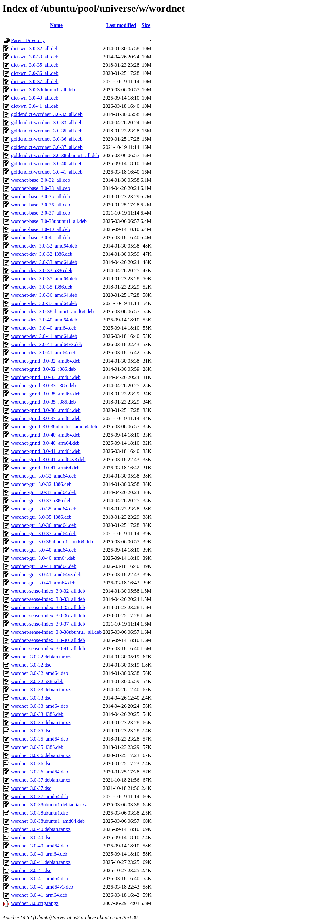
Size (146, 25)
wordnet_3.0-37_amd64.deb (39, 796)
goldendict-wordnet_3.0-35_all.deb (47, 130)
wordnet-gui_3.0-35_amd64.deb (43, 508)
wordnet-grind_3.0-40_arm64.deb (45, 443)
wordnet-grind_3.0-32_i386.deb (43, 369)
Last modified (121, 25)
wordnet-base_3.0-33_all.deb (40, 188)
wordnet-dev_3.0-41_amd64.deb (44, 336)
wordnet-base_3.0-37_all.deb (40, 213)
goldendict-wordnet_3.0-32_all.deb (47, 114)
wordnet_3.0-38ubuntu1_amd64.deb (48, 821)
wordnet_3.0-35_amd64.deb (39, 739)
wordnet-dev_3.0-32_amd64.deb (44, 245)
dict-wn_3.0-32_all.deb (34, 48)
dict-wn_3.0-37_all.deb (34, 81)
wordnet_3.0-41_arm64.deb (39, 895)
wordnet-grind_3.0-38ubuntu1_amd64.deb (54, 426)
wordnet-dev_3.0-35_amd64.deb (44, 278)
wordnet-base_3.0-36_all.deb (40, 204)
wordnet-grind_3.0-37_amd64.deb (46, 418)
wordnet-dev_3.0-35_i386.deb (41, 287)
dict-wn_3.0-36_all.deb (34, 73)
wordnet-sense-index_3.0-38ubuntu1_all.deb (56, 632)
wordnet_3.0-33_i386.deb (37, 714)
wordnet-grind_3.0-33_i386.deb (43, 385)
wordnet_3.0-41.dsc (31, 870)
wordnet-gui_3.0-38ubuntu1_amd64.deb (52, 541)
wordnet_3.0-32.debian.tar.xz (41, 656)
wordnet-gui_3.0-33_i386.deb (41, 500)
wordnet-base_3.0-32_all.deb (40, 180)
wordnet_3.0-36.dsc (31, 763)
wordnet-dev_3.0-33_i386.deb (41, 270)
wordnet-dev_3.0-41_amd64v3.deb (46, 344)
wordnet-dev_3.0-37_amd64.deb (44, 303)
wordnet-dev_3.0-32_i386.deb (41, 254)
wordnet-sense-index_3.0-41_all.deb (48, 648)
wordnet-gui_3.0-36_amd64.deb (43, 525)
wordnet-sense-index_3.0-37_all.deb (48, 624)
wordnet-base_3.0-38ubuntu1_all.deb (49, 221)
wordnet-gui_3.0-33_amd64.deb (43, 492)
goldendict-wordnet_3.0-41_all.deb (47, 171)
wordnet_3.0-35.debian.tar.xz (41, 722)
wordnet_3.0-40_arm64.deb (39, 854)
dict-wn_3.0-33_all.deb (34, 56)
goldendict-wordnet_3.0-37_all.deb (47, 147)
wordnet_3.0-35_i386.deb (37, 747)
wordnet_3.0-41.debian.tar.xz (41, 862)
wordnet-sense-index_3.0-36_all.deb (48, 615)
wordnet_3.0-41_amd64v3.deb (42, 886)
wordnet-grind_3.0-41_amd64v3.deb (48, 459)
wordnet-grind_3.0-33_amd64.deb (46, 377)
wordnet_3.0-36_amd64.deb (39, 771)
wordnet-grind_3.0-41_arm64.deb (45, 467)
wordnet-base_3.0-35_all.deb (40, 196)
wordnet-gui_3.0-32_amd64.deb (43, 476)
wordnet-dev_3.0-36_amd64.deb (44, 295)
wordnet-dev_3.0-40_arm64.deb (43, 328)
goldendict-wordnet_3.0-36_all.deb (47, 139)
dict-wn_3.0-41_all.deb (34, 106)
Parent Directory (28, 40)
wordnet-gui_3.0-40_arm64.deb (43, 558)
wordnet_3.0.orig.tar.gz (34, 903)
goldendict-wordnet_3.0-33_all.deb (47, 122)
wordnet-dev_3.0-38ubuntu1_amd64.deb (52, 311)
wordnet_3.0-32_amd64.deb (39, 673)
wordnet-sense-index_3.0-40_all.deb (48, 640)
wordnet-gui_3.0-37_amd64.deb (43, 533)
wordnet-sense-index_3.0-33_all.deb (48, 599)
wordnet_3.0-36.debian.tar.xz (41, 755)
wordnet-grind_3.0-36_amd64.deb (46, 410)
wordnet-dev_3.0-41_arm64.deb (43, 352)
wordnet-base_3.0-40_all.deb (40, 229)
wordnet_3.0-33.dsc (31, 697)
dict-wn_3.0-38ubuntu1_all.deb (43, 89)
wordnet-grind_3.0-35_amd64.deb (46, 393)
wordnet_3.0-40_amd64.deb (39, 845)
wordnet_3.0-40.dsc (31, 837)
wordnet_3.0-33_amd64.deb (39, 706)
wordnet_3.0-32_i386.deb (37, 681)
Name (56, 25)
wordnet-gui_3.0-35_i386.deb (41, 517)
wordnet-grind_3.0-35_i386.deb (43, 402)
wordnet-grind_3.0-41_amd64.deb (46, 451)
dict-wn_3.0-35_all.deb (34, 65)
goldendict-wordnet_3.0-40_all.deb (47, 163)
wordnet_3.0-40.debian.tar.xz (41, 829)
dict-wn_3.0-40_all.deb (34, 98)
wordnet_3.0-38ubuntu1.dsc (39, 813)
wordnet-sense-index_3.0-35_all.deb (48, 607)
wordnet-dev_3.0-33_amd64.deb (44, 262)
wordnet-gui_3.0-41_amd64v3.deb (46, 574)
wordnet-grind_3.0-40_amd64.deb (46, 434)
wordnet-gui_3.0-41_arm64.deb (43, 582)
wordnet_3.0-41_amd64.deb (39, 878)
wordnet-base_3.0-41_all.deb (40, 237)
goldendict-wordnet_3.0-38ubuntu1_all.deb (55, 155)
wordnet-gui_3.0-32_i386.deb (41, 484)
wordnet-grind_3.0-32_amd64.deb (46, 361)
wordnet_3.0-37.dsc (31, 788)
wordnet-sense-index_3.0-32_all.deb (48, 591)
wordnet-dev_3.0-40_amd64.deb (44, 319)
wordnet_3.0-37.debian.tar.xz (41, 780)
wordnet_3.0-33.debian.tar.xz (41, 689)
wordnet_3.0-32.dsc (31, 665)
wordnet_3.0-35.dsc (31, 730)
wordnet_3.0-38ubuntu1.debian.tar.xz (49, 804)
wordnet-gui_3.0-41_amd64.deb (43, 566)
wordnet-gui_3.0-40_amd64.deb (43, 550)
